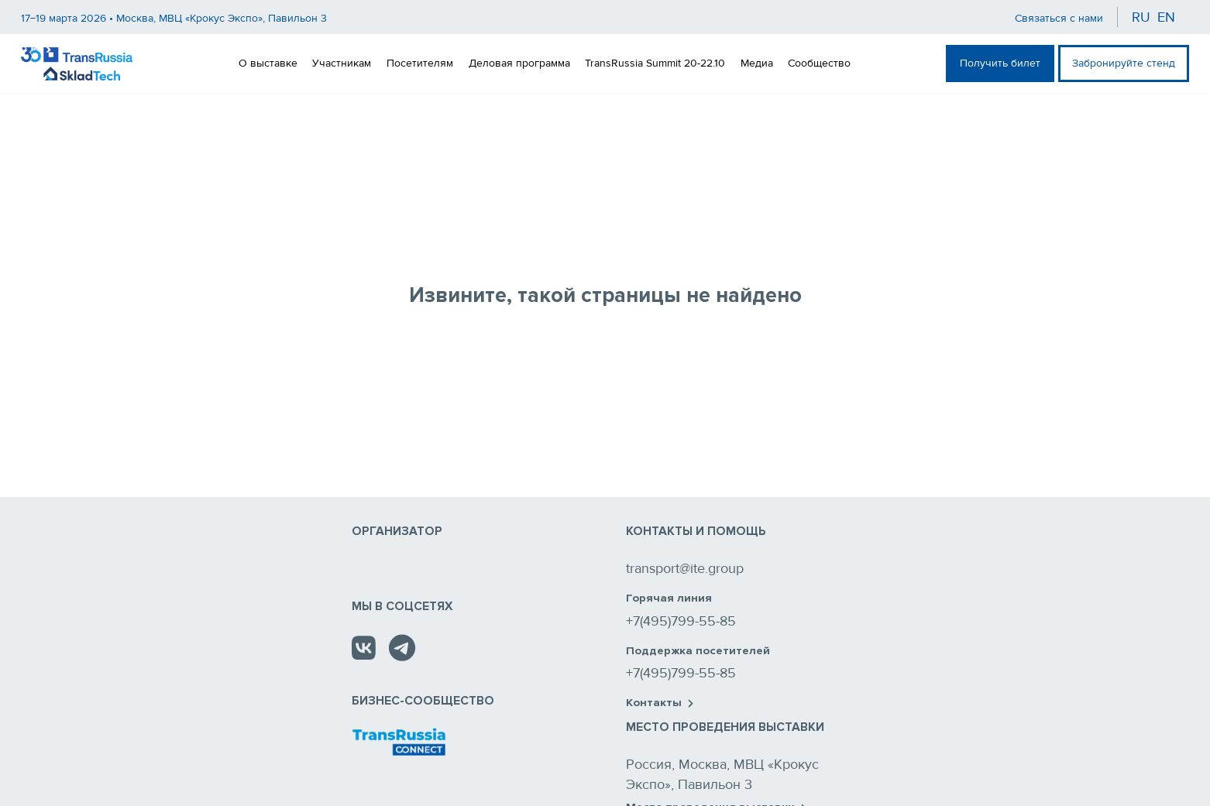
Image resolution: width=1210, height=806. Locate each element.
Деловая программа (519, 63)
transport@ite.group (685, 568)
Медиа (757, 63)
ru (1141, 17)
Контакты (659, 703)
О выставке (268, 63)
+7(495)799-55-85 (681, 620)
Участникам (341, 63)
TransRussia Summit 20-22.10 (655, 63)
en (1166, 17)
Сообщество (819, 63)
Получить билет (1000, 63)
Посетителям (420, 63)
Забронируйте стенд (1123, 63)
